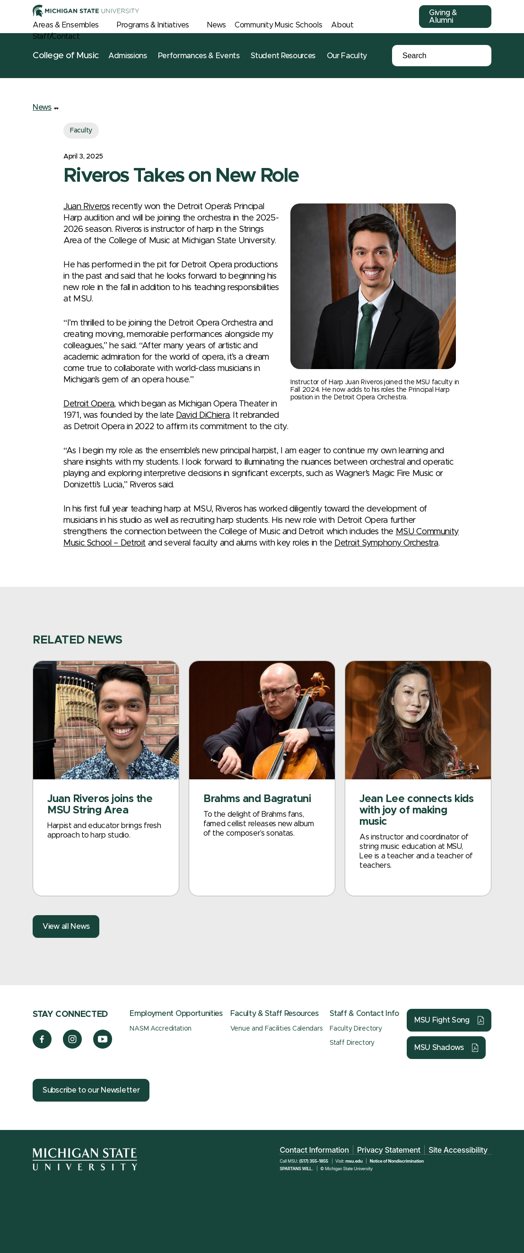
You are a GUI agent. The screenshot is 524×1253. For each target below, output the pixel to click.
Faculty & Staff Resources (274, 1013)
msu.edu (353, 1161)
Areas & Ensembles (65, 25)
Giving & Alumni (443, 16)
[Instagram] (72, 1046)
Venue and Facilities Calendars (276, 1028)
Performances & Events (198, 56)
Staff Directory (352, 1043)
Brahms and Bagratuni (257, 799)
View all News (66, 926)
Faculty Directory (356, 1028)
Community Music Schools (279, 25)
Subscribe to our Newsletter (91, 1090)
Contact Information (314, 1150)
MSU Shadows (439, 1047)
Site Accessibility (458, 1150)
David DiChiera (202, 415)
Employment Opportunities (176, 1013)
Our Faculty (347, 56)
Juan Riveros (86, 207)
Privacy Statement (388, 1150)
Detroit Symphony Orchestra (386, 543)
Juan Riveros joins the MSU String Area (99, 805)
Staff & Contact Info (364, 1013)
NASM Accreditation (160, 1028)
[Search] (435, 56)
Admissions (127, 56)
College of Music (66, 55)
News (216, 25)
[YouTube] (103, 1046)
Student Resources (283, 56)
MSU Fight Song (442, 1020)
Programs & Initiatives (153, 25)
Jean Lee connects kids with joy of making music (416, 810)
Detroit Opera (88, 404)
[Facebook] (42, 1046)
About (342, 25)
